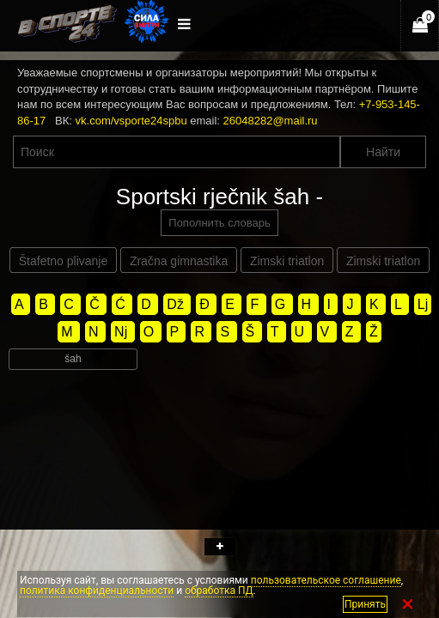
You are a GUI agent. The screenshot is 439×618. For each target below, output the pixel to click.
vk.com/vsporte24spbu (131, 120)
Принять (365, 604)
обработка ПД (219, 591)
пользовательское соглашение (326, 580)
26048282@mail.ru (270, 120)
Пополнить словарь (219, 222)
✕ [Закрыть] (407, 604)
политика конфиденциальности (97, 591)
